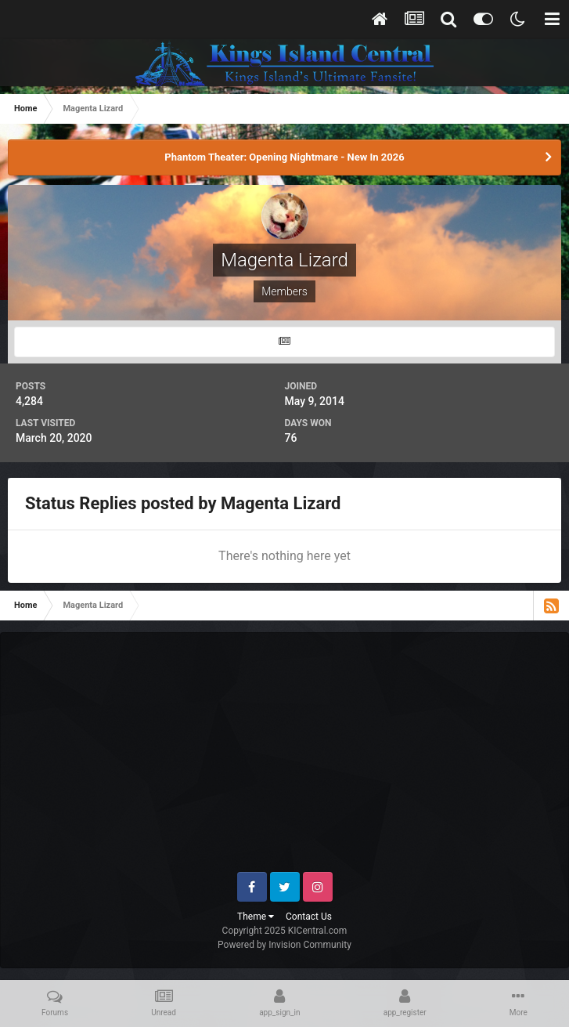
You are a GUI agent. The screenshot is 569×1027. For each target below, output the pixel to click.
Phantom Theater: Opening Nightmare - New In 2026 (284, 157)
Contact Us (309, 916)
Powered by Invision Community (284, 944)
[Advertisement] (292, 758)
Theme (255, 916)
